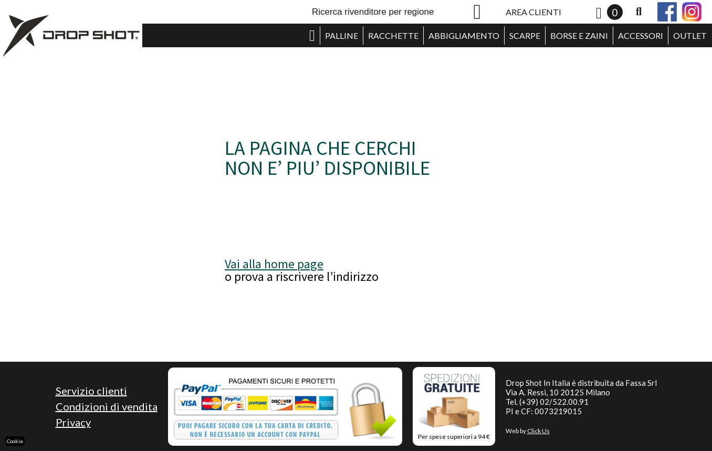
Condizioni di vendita (107, 406)
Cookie (15, 441)
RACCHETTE (393, 35)
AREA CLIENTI (533, 12)
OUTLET (690, 35)
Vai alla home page (274, 264)
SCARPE (524, 35)
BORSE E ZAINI (579, 35)
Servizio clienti (91, 390)
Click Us (538, 431)
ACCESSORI (640, 35)
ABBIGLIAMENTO (463, 35)
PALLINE (341, 35)
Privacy (73, 422)
